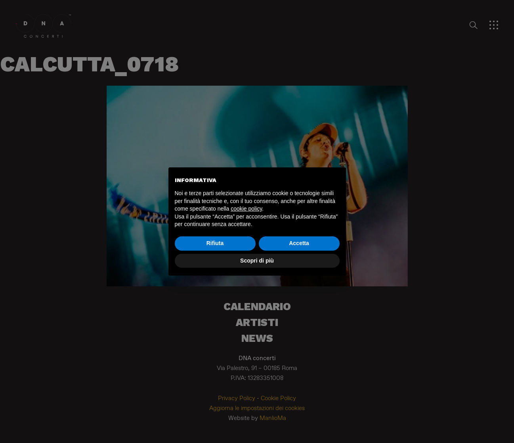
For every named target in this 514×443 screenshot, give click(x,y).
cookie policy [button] (246, 208)
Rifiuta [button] (215, 243)
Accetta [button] (299, 243)
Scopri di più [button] (257, 260)
